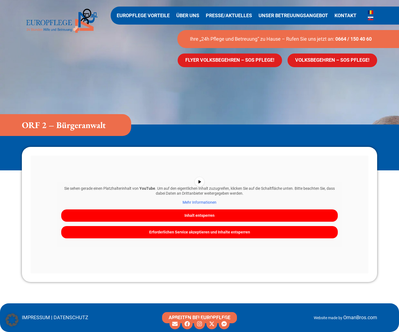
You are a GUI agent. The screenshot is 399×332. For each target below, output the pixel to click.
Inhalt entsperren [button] (199, 215)
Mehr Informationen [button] (199, 202)
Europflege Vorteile (143, 15)
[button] (12, 320)
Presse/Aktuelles (229, 15)
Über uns (187, 15)
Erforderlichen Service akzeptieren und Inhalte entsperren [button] (199, 232)
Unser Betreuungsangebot (293, 15)
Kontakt (345, 15)
